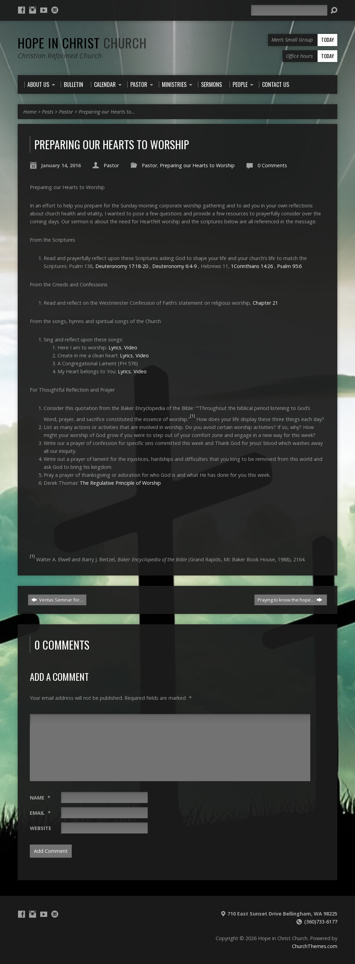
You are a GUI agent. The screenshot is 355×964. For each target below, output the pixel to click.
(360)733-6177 (320, 921)
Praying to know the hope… (290, 600)
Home (29, 111)
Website (40, 828)
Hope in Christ (82, 42)
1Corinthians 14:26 (252, 266)
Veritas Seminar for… (57, 600)
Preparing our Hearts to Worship (197, 165)
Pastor (66, 111)
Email (40, 813)
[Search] (289, 10)
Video (130, 347)
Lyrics (115, 347)
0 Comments (272, 165)
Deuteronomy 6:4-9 (174, 266)
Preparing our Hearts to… (107, 111)
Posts (47, 111)
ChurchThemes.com (314, 946)
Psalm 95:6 (289, 266)
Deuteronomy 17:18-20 (121, 266)
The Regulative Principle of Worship (120, 483)
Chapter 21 (265, 303)
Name (40, 797)
